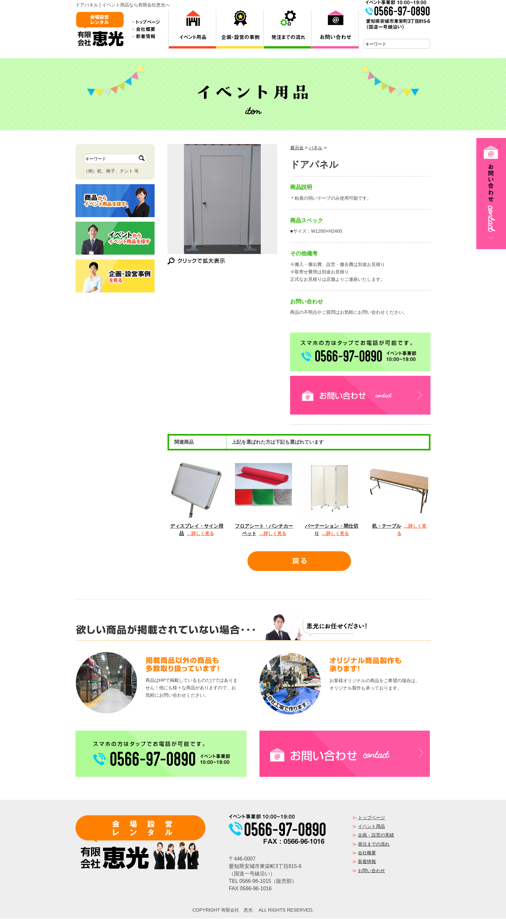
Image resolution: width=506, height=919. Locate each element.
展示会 (297, 148)
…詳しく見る (200, 534)
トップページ (371, 818)
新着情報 (367, 862)
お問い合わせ (371, 871)
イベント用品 (371, 826)
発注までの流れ (374, 844)
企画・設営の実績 (376, 835)
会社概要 (367, 853)
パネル (315, 148)
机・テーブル (386, 526)
